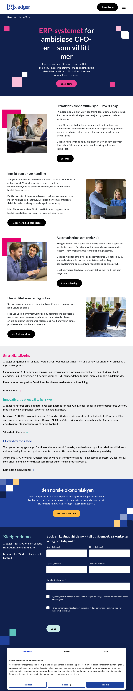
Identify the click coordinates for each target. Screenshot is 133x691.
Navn (53, 547)
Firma (96, 547)
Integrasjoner (12, 390)
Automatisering (69, 283)
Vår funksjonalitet (21, 334)
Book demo (107, 7)
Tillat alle (105, 685)
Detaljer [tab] (66, 651)
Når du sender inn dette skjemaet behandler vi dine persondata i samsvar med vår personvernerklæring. (86, 609)
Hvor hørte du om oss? (56, 580)
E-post (53, 563)
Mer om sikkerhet (66, 513)
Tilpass (66, 685)
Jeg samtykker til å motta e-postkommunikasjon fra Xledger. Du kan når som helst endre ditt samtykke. (90, 598)
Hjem (9, 17)
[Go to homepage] (18, 7)
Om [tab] (106, 651)
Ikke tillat (28, 685)
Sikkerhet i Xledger (15, 432)
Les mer (65, 158)
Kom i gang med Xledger (18, 469)
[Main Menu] (124, 7)
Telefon (96, 563)
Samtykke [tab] (27, 651)
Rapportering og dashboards (27, 222)
